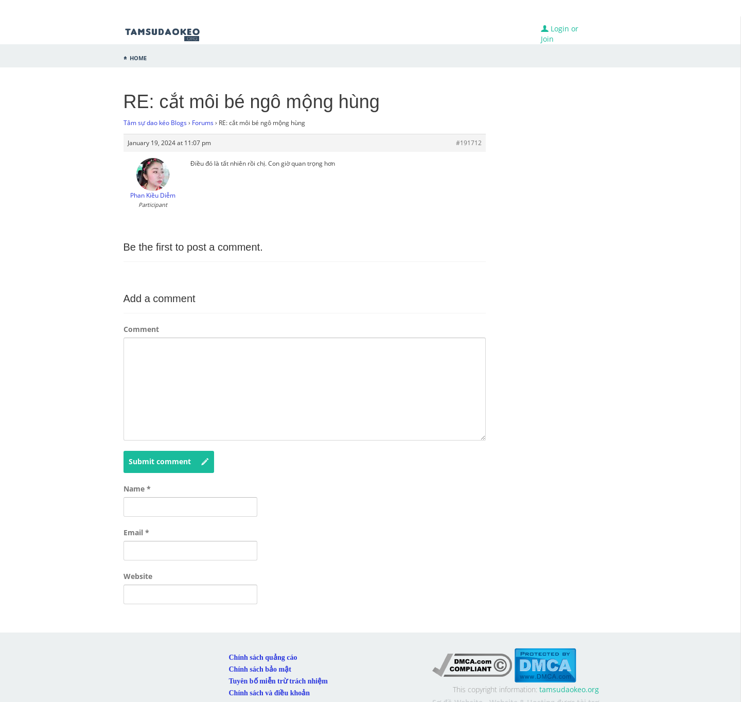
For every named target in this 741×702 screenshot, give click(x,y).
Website (137, 576)
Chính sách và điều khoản (269, 693)
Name (137, 489)
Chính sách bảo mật (260, 669)
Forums (203, 122)
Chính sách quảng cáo (263, 657)
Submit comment (169, 461)
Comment (141, 329)
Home (138, 57)
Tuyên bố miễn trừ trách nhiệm (278, 681)
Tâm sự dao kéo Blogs (155, 122)
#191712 (469, 142)
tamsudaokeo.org (569, 689)
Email (136, 532)
